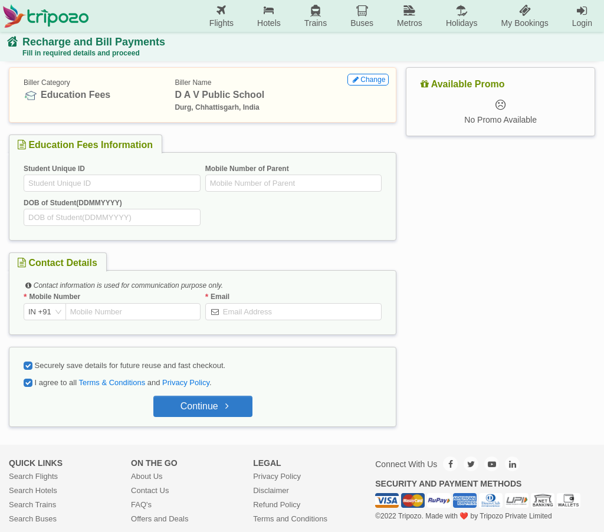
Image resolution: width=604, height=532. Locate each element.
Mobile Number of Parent (247, 169)
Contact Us (150, 490)
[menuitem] (221, 16)
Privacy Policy (185, 382)
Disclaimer (271, 490)
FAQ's (141, 504)
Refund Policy (276, 504)
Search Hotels (33, 490)
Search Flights (33, 476)
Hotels (269, 16)
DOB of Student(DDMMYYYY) (73, 203)
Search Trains (32, 504)
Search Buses (33, 518)
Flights (221, 16)
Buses (361, 16)
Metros (409, 16)
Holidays (462, 16)
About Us (146, 476)
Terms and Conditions (290, 518)
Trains (315, 16)
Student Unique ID (54, 169)
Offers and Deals (159, 518)
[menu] (346, 16)
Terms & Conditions (111, 382)
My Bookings (525, 16)
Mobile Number (54, 297)
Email (220, 297)
